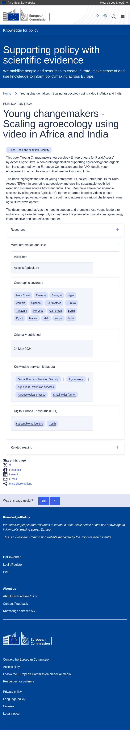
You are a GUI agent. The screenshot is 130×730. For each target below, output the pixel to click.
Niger (71, 295)
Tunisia (71, 303)
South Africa (54, 303)
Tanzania (21, 310)
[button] (105, 16)
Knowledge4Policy (16, 517)
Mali (46, 318)
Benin (71, 310)
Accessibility (11, 666)
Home (7, 93)
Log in (97, 16)
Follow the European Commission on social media (37, 674)
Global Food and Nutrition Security (28, 149)
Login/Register (13, 564)
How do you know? (114, 2)
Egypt (19, 318)
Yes (43, 500)
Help (6, 572)
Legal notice (11, 713)
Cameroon (55, 310)
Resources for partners (18, 681)
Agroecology (76, 379)
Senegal (56, 295)
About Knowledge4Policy (20, 596)
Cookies (8, 706)
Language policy (14, 699)
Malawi (33, 318)
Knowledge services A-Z (19, 611)
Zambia (20, 303)
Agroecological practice (31, 394)
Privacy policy (12, 691)
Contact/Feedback (15, 603)
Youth (52, 423)
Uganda (36, 303)
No (55, 500)
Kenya (58, 318)
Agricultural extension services (36, 386)
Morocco (38, 310)
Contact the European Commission (26, 659)
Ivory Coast (23, 295)
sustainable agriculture (29, 423)
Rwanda (41, 295)
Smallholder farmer (64, 394)
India (71, 318)
